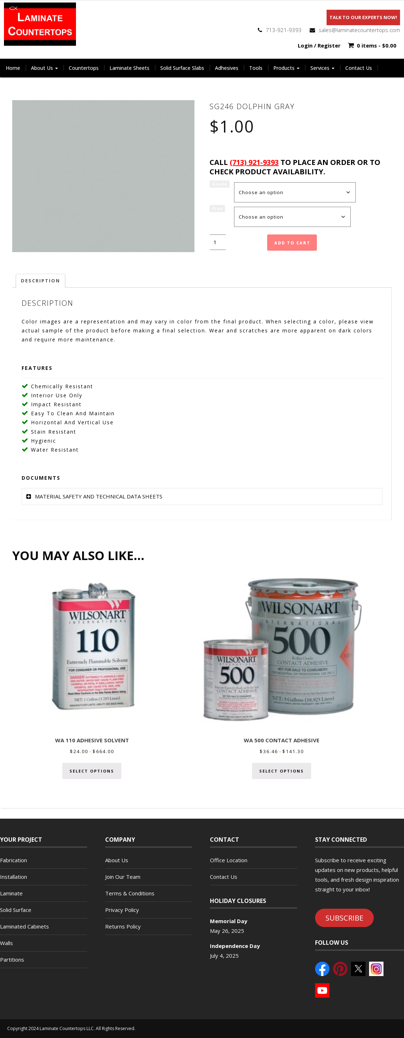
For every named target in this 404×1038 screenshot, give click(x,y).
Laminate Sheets (129, 67)
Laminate (11, 893)
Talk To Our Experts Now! (363, 17)
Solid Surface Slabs (182, 67)
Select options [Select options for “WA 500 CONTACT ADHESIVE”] (281, 771)
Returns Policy (123, 926)
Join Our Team (122, 876)
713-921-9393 (284, 29)
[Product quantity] (218, 242)
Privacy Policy (122, 909)
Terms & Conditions (129, 893)
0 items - (376, 45)
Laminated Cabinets (24, 926)
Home (13, 67)
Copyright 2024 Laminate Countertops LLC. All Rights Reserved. (71, 1028)
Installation (13, 876)
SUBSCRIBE (344, 918)
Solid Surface (15, 909)
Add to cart (292, 242)
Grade (219, 184)
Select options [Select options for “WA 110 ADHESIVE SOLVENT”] (91, 771)
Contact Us (358, 67)
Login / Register (319, 45)
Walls (6, 943)
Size (217, 208)
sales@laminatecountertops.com (359, 29)
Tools (255, 67)
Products (286, 67)
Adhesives (226, 67)
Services (322, 67)
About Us (44, 67)
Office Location (228, 860)
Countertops (84, 67)
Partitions (12, 959)
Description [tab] (40, 280)
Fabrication (13, 860)
